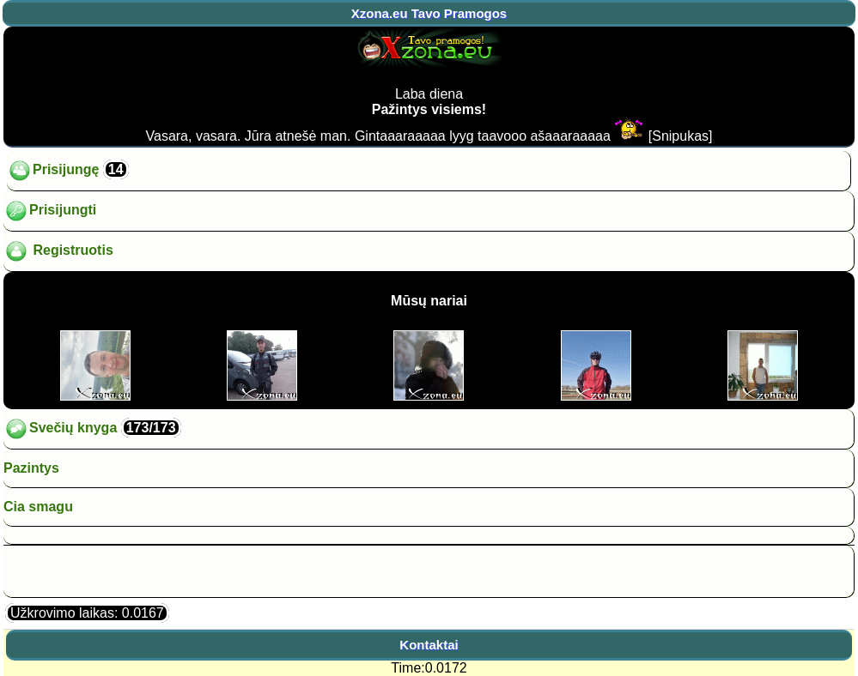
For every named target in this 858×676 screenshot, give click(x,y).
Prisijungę (68, 171)
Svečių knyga (92, 429)
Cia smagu (38, 506)
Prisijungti (49, 211)
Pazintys (31, 468)
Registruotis (58, 251)
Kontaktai (428, 644)
